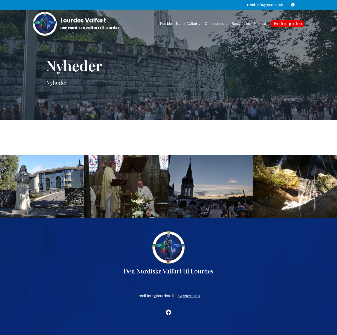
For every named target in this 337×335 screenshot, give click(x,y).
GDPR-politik (189, 295)
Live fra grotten (287, 23)
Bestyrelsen (241, 24)
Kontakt (260, 24)
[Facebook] (292, 4)
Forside (166, 24)
